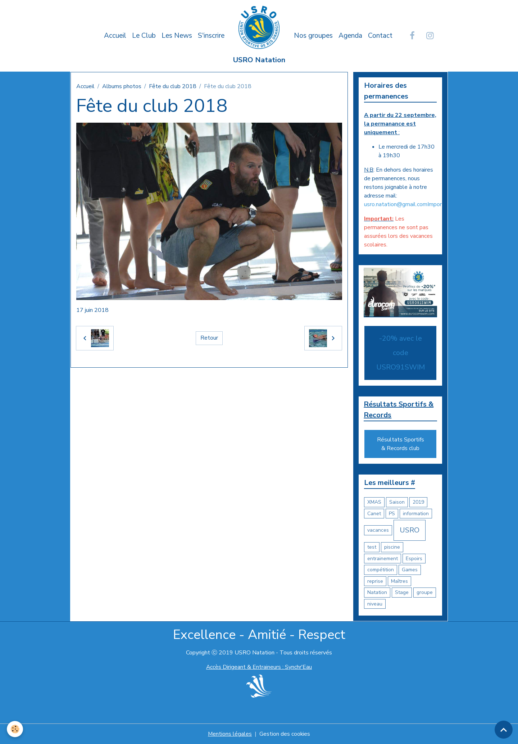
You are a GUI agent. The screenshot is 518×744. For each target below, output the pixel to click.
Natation (377, 592)
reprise (375, 581)
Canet (374, 513)
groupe (425, 592)
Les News (177, 35)
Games (410, 570)
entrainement (382, 558)
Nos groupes (313, 35)
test (371, 547)
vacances (378, 530)
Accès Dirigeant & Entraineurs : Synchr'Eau (259, 667)
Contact (380, 35)
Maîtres (399, 581)
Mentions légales (230, 734)
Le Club (144, 35)
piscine (392, 547)
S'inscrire (211, 35)
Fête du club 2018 (172, 86)
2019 (418, 502)
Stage (402, 592)
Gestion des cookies (284, 734)
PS (392, 513)
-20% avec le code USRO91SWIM (400, 353)
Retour (209, 338)
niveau (374, 603)
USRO (409, 530)
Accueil (115, 35)
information (416, 513)
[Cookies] (15, 729)
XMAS (374, 502)
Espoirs (414, 558)
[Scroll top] (504, 730)
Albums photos (121, 86)
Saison (397, 502)
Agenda (350, 35)
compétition (380, 570)
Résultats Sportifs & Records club (400, 444)
